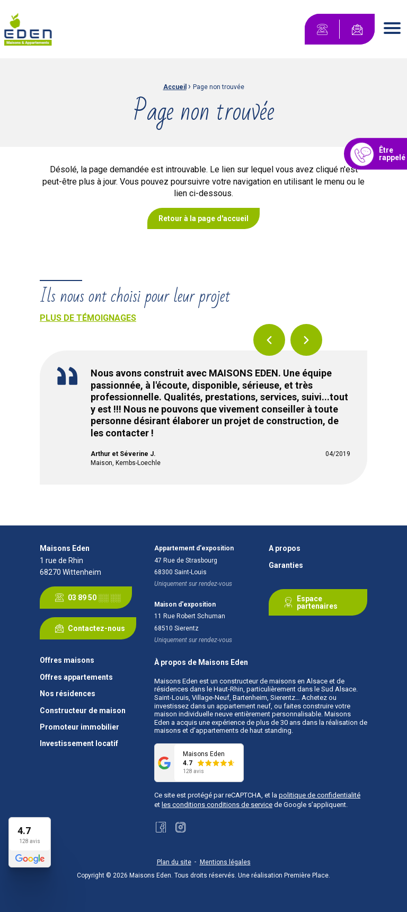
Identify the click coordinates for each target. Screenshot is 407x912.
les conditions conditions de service (217, 805)
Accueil (175, 87)
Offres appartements (76, 677)
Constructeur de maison (83, 711)
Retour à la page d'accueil (203, 218)
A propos (284, 549)
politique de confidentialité (319, 795)
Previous (269, 340)
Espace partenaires (309, 602)
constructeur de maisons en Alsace (273, 681)
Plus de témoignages (88, 318)
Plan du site (174, 862)
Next (306, 340)
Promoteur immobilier (79, 727)
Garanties (286, 565)
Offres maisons (67, 660)
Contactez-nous (88, 628)
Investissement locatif (79, 744)
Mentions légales (225, 862)
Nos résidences (67, 694)
